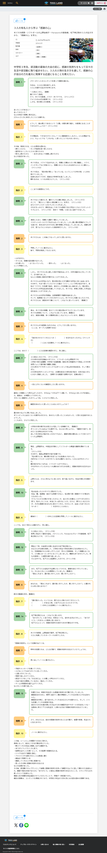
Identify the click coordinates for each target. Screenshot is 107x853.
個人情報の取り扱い (59, 844)
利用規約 (71, 844)
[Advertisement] (53, 796)
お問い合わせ (45, 844)
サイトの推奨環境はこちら (11, 848)
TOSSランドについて (9, 844)
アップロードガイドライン (28, 844)
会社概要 (81, 844)
